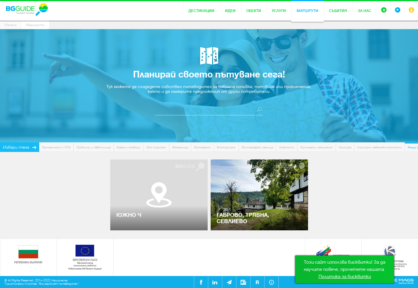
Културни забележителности (379, 147)
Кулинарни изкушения (317, 147)
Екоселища (180, 147)
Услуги (279, 11)
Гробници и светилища (94, 147)
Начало (10, 25)
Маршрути (307, 11)
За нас (364, 11)
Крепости (286, 147)
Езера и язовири (129, 147)
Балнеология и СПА (56, 147)
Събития (338, 11)
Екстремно (202, 147)
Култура (345, 147)
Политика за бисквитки (345, 276)
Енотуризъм (226, 147)
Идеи (230, 11)
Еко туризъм (156, 147)
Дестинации (201, 11)
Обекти (253, 11)
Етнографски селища (257, 147)
